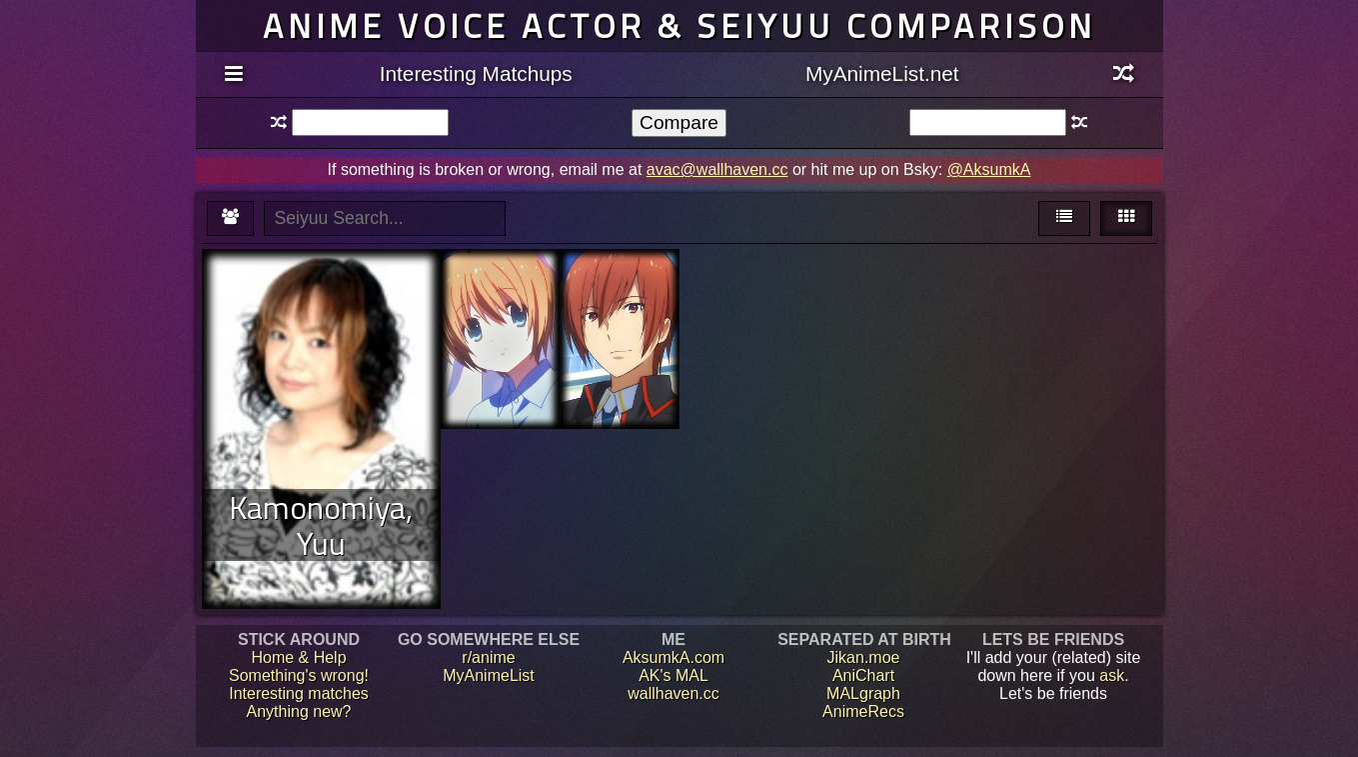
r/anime (488, 657)
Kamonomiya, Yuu (321, 525)
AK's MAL (673, 675)
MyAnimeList (489, 675)
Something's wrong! (299, 675)
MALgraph (863, 693)
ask (1111, 675)
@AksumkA (989, 169)
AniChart (863, 675)
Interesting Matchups (476, 73)
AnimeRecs (863, 711)
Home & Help (298, 657)
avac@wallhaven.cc (717, 169)
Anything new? (299, 711)
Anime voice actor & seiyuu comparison (679, 25)
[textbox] (370, 122)
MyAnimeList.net (882, 73)
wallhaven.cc (673, 693)
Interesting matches (299, 693)
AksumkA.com (673, 657)
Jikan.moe (863, 657)
